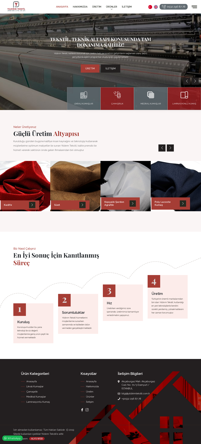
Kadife (8, 205)
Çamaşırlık (32, 391)
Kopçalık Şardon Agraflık (113, 204)
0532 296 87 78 (173, 7)
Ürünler (111, 8)
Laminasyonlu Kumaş (38, 401)
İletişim (127, 6)
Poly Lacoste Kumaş (166, 205)
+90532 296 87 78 (131, 398)
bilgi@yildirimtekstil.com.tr (136, 393)
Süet (57, 205)
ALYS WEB (37, 438)
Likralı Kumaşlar (34, 386)
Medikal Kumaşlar (36, 396)
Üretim (96, 6)
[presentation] (186, 81)
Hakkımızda (80, 6)
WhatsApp (12, 438)
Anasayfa (62, 6)
